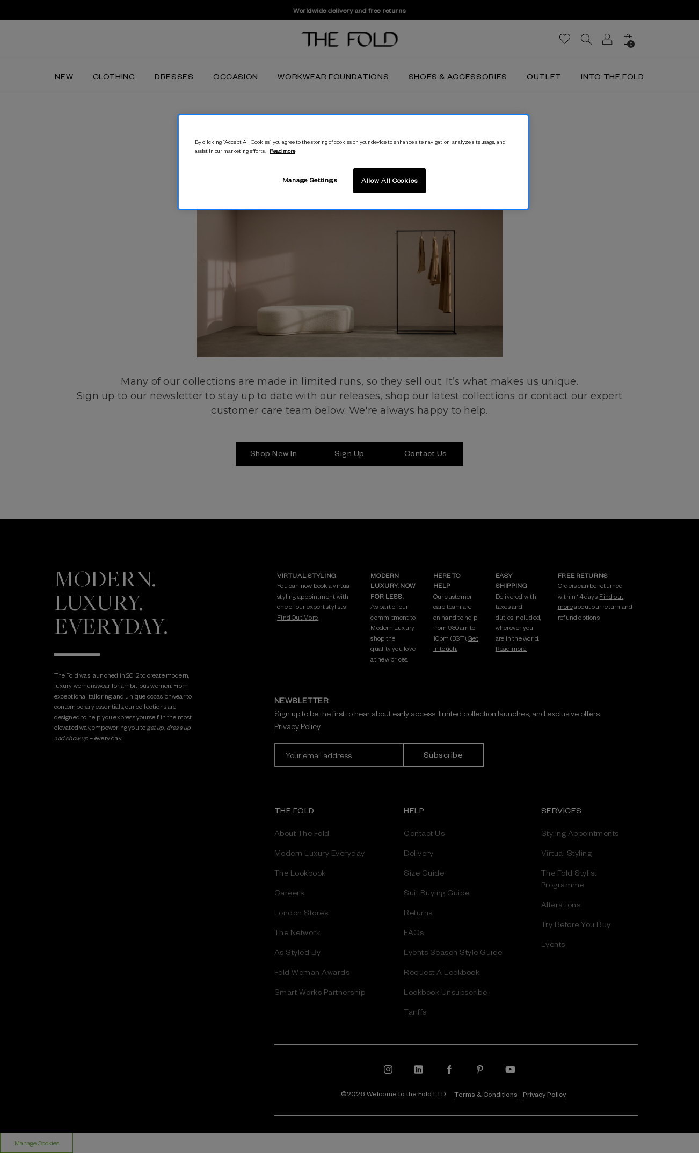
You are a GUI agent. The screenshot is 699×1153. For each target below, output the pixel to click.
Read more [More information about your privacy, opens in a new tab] (282, 150)
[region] (353, 162)
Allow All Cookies (389, 180)
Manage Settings (309, 179)
